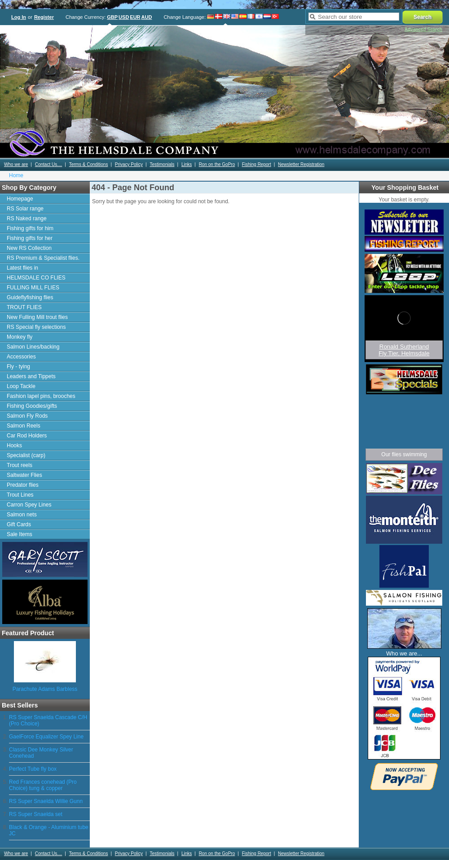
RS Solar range (25, 208)
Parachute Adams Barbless (45, 689)
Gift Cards (19, 524)
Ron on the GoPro (217, 164)
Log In (18, 17)
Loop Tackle (21, 386)
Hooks (14, 445)
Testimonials (162, 164)
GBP (112, 17)
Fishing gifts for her (30, 238)
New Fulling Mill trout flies (37, 317)
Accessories (21, 357)
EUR (135, 17)
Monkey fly (19, 337)
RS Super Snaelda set (35, 814)
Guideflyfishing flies (30, 297)
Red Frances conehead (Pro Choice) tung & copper (43, 785)
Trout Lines (20, 495)
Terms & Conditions (88, 164)
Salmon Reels (23, 426)
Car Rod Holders (27, 435)
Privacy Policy (129, 164)
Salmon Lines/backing (33, 347)
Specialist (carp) (26, 455)
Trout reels (19, 465)
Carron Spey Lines (29, 505)
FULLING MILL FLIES (33, 287)
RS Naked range (27, 218)
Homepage (20, 199)
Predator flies (23, 485)
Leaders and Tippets (31, 376)
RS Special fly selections (36, 327)
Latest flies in (22, 268)
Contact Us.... (48, 164)
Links (186, 164)
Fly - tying (18, 366)
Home (16, 175)
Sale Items (19, 534)
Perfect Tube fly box (33, 769)
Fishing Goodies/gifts (32, 406)
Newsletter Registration (301, 164)
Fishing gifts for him (30, 228)
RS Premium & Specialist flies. (43, 258)
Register (44, 17)
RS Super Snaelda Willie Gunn (46, 801)
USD (124, 17)
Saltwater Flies (24, 475)
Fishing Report (256, 164)
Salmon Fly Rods (27, 416)
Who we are (16, 164)
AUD (146, 17)
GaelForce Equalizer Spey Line (46, 736)
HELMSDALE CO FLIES (36, 278)
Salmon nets (22, 514)
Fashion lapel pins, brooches (41, 396)
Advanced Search (423, 29)
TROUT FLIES (24, 307)
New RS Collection (29, 248)
